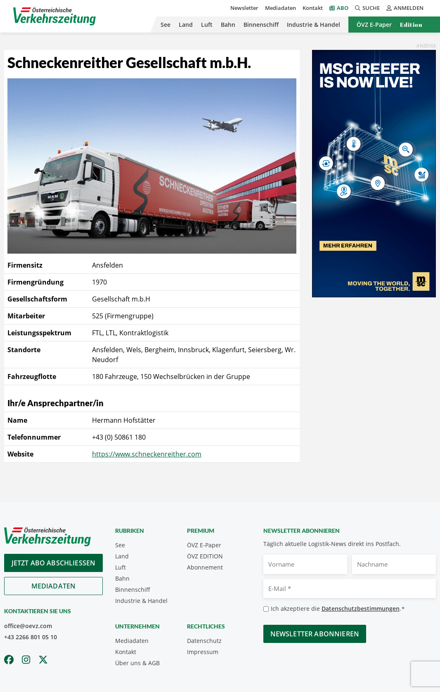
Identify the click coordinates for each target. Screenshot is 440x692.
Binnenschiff (261, 24)
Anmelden (404, 8)
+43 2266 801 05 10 (30, 637)
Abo (342, 8)
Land (186, 24)
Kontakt (313, 8)
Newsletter (244, 8)
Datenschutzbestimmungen (361, 608)
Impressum (202, 652)
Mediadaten (280, 8)
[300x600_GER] (374, 172)
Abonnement (205, 567)
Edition (411, 24)
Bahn (228, 24)
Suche (367, 8)
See (165, 24)
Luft (207, 24)
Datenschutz (204, 641)
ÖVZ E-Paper (374, 24)
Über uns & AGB (137, 663)
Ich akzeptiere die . (338, 609)
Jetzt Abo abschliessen (54, 562)
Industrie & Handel (313, 24)
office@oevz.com (28, 626)
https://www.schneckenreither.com (146, 454)
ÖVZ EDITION (205, 556)
